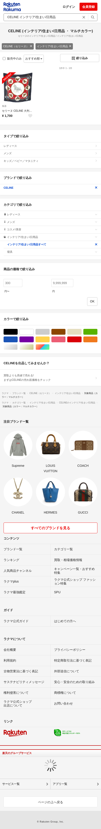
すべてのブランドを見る (50, 528)
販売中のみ (12, 58)
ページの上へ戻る (50, 802)
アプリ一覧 (60, 784)
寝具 (52, 251)
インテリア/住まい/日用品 (54, 46)
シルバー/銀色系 (17, 347)
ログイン (69, 7)
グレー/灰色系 (49, 332)
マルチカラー (49, 347)
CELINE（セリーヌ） (17, 46)
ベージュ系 (81, 332)
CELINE (50, 187)
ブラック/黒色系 (17, 332)
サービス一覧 (11, 784)
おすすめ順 (33, 58)
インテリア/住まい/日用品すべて (52, 244)
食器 (4, 106)
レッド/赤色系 (81, 339)
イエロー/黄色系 (49, 339)
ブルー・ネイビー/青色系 (17, 339)
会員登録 (88, 7)
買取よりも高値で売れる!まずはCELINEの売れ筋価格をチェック (50, 377)
